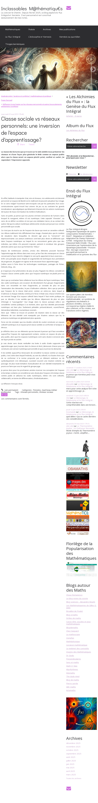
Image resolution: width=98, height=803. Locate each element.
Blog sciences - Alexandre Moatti (80, 602)
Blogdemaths (72, 627)
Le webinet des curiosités (77, 648)
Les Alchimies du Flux (75, 130)
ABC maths (71, 687)
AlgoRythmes (72, 669)
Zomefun (70, 638)
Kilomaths (70, 673)
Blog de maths (72, 680)
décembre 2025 (73, 743)
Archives (47, 29)
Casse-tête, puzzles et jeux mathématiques (78, 622)
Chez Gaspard (72, 631)
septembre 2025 (73, 753)
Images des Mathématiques (78, 652)
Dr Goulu (70, 655)
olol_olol (69, 370)
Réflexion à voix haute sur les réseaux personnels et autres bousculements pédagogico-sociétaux (31, 105)
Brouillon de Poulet (74, 611)
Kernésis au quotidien (70, 36)
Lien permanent (9, 390)
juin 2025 (70, 764)
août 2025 (70, 757)
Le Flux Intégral (12, 36)
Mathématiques (12, 29)
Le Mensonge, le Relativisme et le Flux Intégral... (79, 371)
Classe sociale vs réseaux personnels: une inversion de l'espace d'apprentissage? (30, 129)
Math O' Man (71, 666)
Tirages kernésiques (14, 44)
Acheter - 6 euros (74, 116)
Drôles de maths (73, 618)
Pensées (37, 390)
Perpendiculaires (73, 659)
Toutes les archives (73, 778)
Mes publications (67, 29)
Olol (68, 398)
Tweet (31, 144)
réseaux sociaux (46, 392)
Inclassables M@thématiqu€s (32, 8)
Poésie (32, 29)
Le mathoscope (73, 634)
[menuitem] (12, 29)
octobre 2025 (72, 750)
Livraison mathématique (76, 645)
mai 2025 (70, 767)
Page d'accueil (6, 100)
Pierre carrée (72, 683)
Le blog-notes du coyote (77, 598)
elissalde (70, 384)
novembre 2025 (73, 746)
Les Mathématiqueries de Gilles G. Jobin (81, 606)
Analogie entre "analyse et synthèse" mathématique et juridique (26, 96)
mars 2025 (71, 774)
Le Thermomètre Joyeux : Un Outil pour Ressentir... (80, 427)
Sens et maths (72, 662)
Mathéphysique (73, 641)
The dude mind (72, 676)
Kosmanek (70, 412)
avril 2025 (70, 771)
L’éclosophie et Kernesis (40, 36)
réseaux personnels (29, 392)
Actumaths (71, 690)
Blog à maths (72, 614)
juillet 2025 (71, 760)
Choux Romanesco (74, 595)
